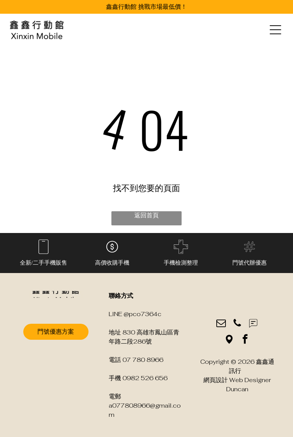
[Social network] (253, 324)
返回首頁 (146, 215)
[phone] (237, 324)
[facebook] (245, 340)
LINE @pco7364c (135, 314)
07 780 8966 (142, 360)
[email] (221, 324)
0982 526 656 (144, 378)
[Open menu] (275, 29)
